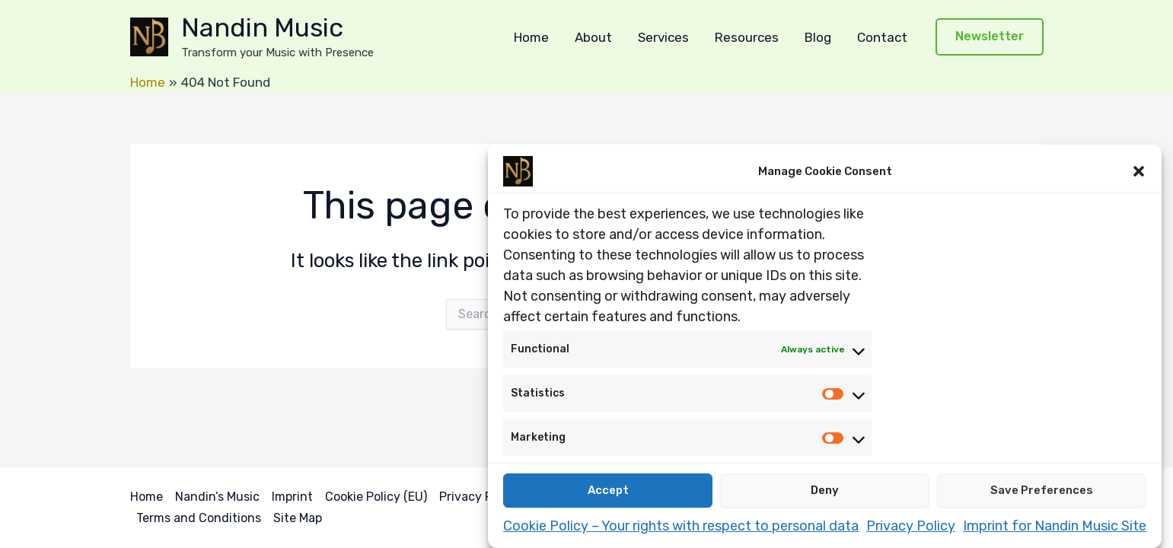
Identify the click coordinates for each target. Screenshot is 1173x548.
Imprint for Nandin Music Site (1054, 526)
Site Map (297, 518)
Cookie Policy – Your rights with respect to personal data (681, 526)
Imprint (292, 496)
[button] (1138, 171)
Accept (608, 491)
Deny (825, 491)
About (593, 37)
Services (663, 37)
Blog (818, 37)
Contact (882, 37)
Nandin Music (262, 27)
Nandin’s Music (217, 496)
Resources (747, 37)
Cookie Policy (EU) (376, 496)
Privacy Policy (910, 526)
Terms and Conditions (198, 518)
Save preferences (1041, 491)
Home (531, 37)
